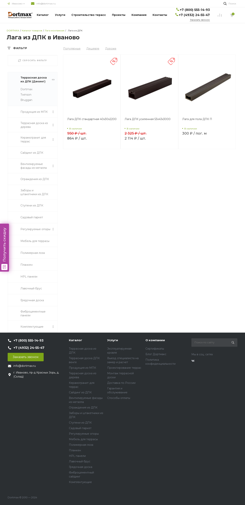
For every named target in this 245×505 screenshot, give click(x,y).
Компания (138, 15)
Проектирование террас (124, 367)
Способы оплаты (118, 398)
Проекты (118, 15)
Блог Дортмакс (155, 354)
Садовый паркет (80, 428)
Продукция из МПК (82, 367)
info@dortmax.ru (46, 3)
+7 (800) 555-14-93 (195, 10)
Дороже (110, 48)
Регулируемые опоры (84, 433)
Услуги (60, 15)
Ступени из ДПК (80, 422)
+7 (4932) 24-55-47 (194, 15)
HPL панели (77, 456)
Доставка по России (121, 383)
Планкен (75, 450)
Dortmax (26, 89)
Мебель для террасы (83, 439)
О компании (155, 340)
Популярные (72, 48)
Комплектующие (80, 482)
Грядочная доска (80, 467)
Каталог (43, 15)
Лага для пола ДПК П (197, 119)
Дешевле (92, 48)
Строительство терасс (88, 15)
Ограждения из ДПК (83, 407)
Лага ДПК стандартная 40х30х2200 (92, 119)
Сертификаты (154, 348)
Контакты (160, 15)
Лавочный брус (79, 461)
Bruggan (26, 100)
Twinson (25, 94)
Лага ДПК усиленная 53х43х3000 (148, 119)
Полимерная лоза (81, 445)
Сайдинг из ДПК (80, 392)
